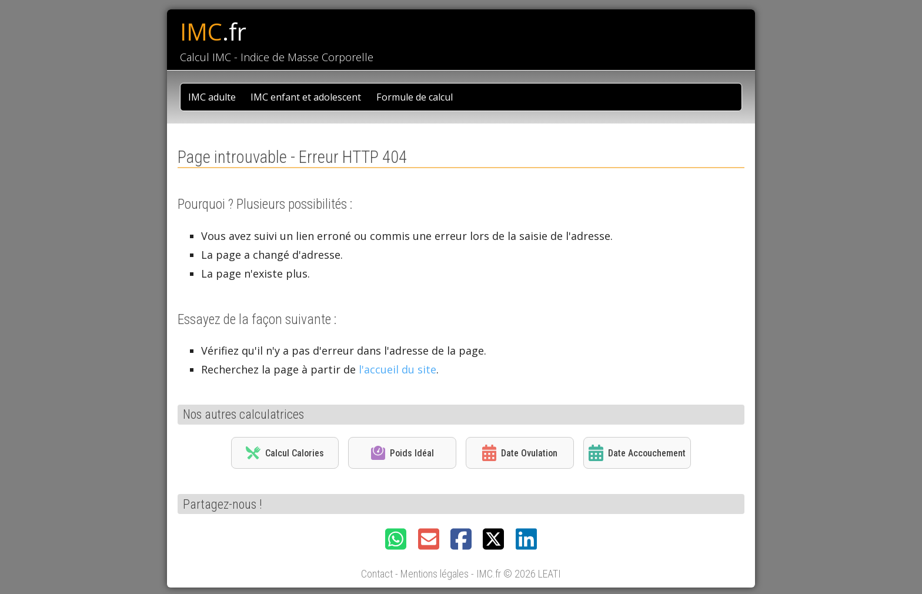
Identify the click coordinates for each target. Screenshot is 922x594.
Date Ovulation (519, 453)
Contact (377, 574)
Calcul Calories (284, 452)
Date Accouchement (637, 453)
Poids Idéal (402, 453)
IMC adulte (212, 97)
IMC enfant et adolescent (305, 97)
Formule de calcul (414, 97)
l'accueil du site (397, 369)
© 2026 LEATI (532, 574)
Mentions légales (434, 574)
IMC (213, 32)
